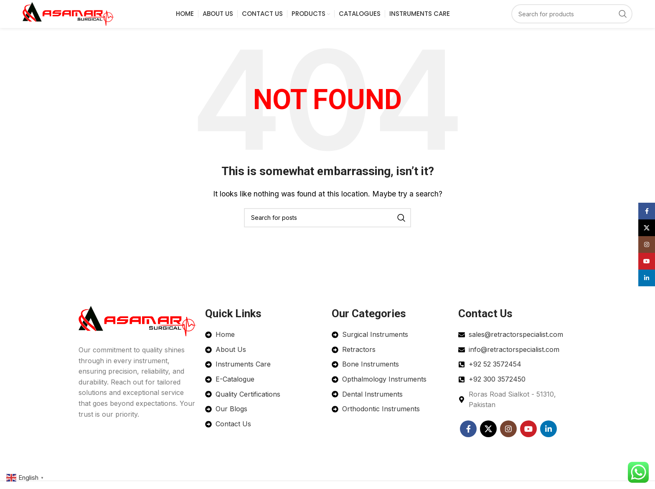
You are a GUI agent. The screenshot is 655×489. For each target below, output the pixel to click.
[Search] (571, 20)
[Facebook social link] (468, 440)
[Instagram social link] (508, 440)
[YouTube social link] (528, 440)
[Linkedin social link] (548, 440)
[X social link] (488, 440)
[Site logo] (83, 19)
